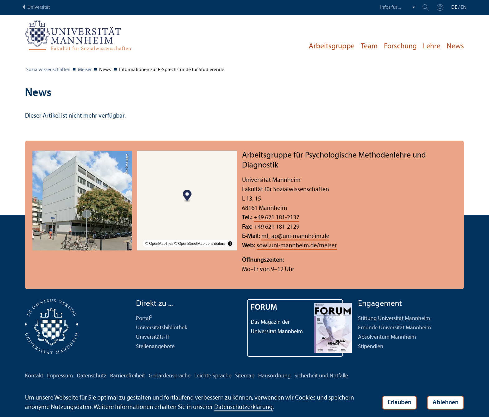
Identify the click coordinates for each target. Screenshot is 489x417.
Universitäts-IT (153, 337)
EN (464, 7)
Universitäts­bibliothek (161, 328)
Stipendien (370, 347)
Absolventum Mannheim (387, 337)
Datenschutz (91, 376)
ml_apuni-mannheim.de (295, 236)
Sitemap (244, 376)
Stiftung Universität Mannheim (394, 319)
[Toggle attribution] (230, 243)
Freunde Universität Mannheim (394, 328)
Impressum (60, 376)
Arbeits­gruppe (332, 46)
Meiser (85, 69)
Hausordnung (274, 376)
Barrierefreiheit (127, 376)
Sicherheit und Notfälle (321, 376)
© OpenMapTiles (159, 243)
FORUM (264, 307)
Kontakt (34, 376)
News (455, 46)
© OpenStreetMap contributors (199, 243)
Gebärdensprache (170, 376)
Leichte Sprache (212, 376)
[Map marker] (187, 196)
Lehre (431, 46)
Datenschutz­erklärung (243, 407)
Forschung (400, 46)
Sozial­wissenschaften (48, 69)
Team (369, 46)
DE (454, 7)
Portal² (144, 319)
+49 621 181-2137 (276, 218)
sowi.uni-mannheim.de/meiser (297, 246)
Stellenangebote (155, 347)
